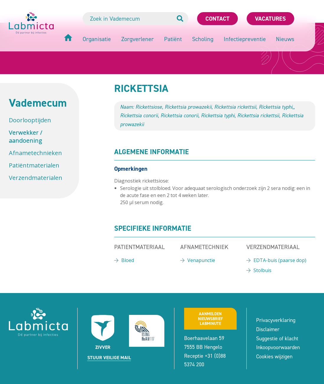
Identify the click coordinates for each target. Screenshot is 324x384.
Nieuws (285, 39)
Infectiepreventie (245, 39)
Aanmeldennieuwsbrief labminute (210, 319)
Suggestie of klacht (277, 338)
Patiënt (173, 39)
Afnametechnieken (35, 153)
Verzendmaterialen (35, 178)
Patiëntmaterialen (34, 165)
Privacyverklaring (275, 320)
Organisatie (97, 39)
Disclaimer (267, 329)
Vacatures (270, 18)
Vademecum (38, 102)
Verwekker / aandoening (25, 136)
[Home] (68, 38)
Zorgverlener (137, 39)
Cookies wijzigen (274, 356)
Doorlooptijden (30, 120)
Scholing (202, 39)
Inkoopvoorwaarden (278, 347)
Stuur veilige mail (109, 357)
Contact (217, 18)
